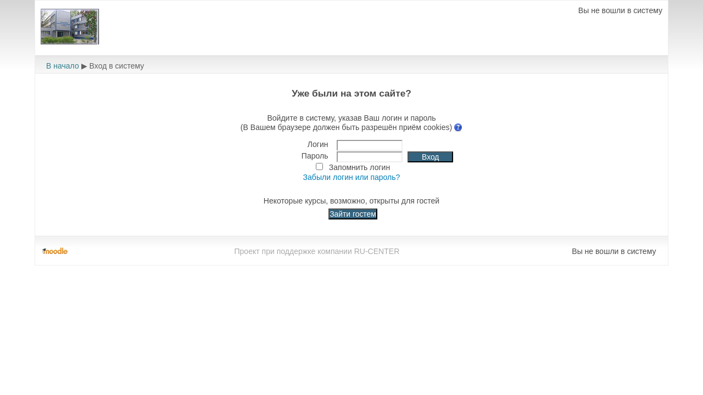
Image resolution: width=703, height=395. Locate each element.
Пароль (315, 155)
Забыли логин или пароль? (351, 177)
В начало (62, 65)
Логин (318, 144)
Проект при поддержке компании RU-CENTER (316, 251)
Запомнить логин (359, 167)
